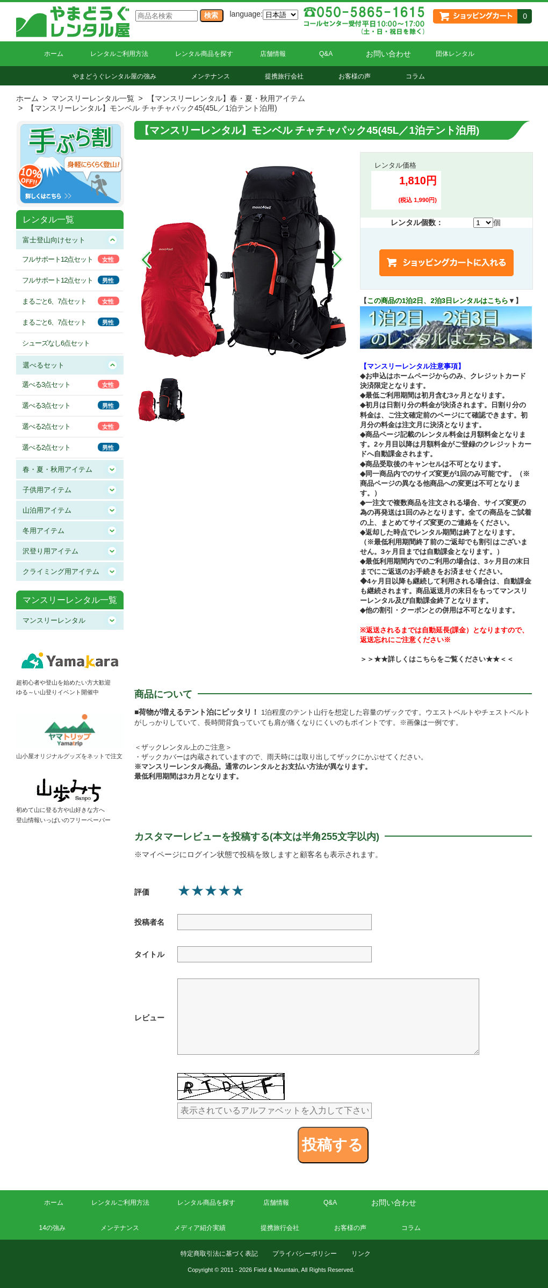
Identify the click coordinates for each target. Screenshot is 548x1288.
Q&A (326, 53)
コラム (415, 76)
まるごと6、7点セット (54, 301)
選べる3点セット (46, 384)
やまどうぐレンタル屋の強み (114, 76)
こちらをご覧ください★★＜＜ (465, 659)
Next (337, 259)
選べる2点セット (46, 426)
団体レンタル (455, 53)
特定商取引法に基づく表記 (219, 1253)
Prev (146, 259)
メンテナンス (210, 76)
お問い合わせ (388, 53)
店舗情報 (273, 53)
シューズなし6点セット (56, 343)
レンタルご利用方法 (119, 53)
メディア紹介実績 (200, 1228)
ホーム (53, 53)
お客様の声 (354, 76)
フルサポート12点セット (57, 259)
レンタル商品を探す (204, 53)
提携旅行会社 (284, 76)
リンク (361, 1253)
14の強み (52, 1228)
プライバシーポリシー (304, 1253)
